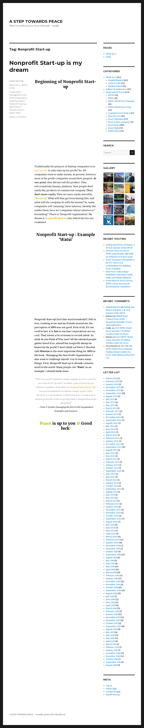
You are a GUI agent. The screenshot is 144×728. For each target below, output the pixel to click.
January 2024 (112, 441)
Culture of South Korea (116, 89)
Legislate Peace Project (119, 113)
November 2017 (113, 620)
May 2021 (110, 498)
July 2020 (110, 525)
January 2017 (112, 650)
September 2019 (113, 554)
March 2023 (111, 459)
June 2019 (110, 563)
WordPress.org (113, 694)
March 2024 (111, 435)
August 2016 (111, 665)
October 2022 (112, 468)
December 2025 (113, 387)
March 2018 (111, 608)
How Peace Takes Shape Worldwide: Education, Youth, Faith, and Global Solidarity (119, 275)
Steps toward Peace (115, 92)
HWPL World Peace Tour (119, 107)
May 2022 (110, 477)
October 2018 (112, 587)
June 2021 (110, 495)
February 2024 (113, 438)
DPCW (111, 95)
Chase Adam (15, 92)
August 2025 (111, 396)
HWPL (111, 98)
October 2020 (112, 516)
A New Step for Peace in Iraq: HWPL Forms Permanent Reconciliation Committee (119, 284)
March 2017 (111, 644)
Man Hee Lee (114, 116)
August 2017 (111, 629)
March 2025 (111, 408)
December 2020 (113, 510)
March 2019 (111, 572)
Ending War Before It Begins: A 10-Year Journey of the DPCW (120, 310)
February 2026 (112, 381)
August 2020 (112, 522)
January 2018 (112, 614)
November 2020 (113, 513)
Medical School (115, 86)
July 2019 (110, 560)
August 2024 (112, 423)
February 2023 (112, 462)
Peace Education (116, 119)
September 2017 (113, 626)
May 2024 (110, 429)
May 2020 (110, 531)
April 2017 (110, 641)
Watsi (17, 113)
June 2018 (110, 599)
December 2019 (113, 546)
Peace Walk (113, 128)
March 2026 (111, 378)
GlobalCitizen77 (113, 307)
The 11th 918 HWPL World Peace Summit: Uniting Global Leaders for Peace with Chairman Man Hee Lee (120, 352)
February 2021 (112, 504)
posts (108, 57)
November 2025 (113, 390)
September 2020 (114, 519)
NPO (11, 107)
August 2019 (111, 557)
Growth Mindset (115, 80)
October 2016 (112, 659)
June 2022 (110, 474)
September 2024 (114, 420)
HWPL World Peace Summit (121, 101)
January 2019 (112, 578)
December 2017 (113, 617)
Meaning (13, 101)
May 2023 (110, 456)
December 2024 (113, 417)
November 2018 (113, 584)
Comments (113, 691)
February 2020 (113, 540)
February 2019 (112, 575)
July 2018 (110, 596)
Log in (109, 685)
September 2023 (113, 447)
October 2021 (112, 486)
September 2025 (113, 393)
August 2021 (111, 492)
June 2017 (110, 635)
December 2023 (113, 444)
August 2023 (111, 450)
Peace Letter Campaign (119, 122)
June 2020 (110, 528)
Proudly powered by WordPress (50, 714)
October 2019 (112, 551)
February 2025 (112, 411)
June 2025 (110, 402)
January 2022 (112, 483)
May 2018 (110, 602)
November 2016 (113, 656)
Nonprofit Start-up (17, 104)
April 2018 (110, 605)
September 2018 (113, 590)
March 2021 (111, 501)
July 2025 (110, 399)
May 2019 (110, 566)
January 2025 (112, 414)
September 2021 (113, 489)
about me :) (111, 54)
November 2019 (113, 548)
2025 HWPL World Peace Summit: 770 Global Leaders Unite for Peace (119, 331)
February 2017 (112, 647)
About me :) (14, 85)
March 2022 (111, 480)
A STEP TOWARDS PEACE (36, 21)
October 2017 (112, 623)
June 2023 (110, 453)
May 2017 (110, 638)
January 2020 (112, 543)
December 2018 (113, 581)
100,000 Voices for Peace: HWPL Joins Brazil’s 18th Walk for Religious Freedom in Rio (119, 254)
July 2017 (110, 632)
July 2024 (110, 426)
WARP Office (114, 131)
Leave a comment (17, 117)
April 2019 (110, 569)
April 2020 (111, 534)
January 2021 (112, 507)
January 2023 (112, 465)
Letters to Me (114, 83)
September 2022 (113, 471)
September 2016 (113, 662)
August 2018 (111, 593)
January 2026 (112, 384)
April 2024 (111, 432)
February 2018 (112, 611)
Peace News (113, 125)
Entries (111, 688)
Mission (21, 101)
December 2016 (113, 653)
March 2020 (111, 537)
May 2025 (110, 405)
